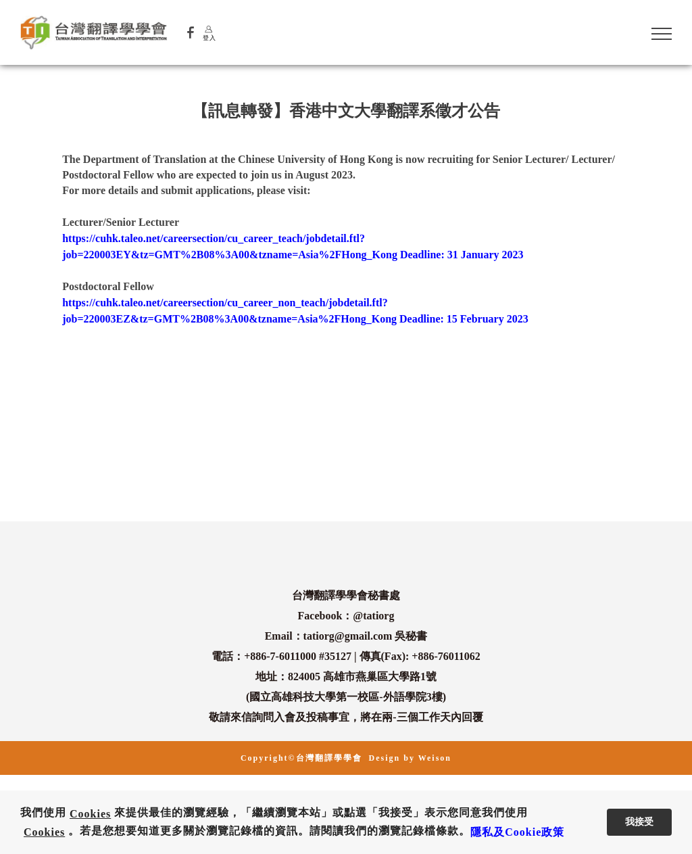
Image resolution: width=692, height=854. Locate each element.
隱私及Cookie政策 (517, 832)
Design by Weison (410, 758)
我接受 (639, 822)
